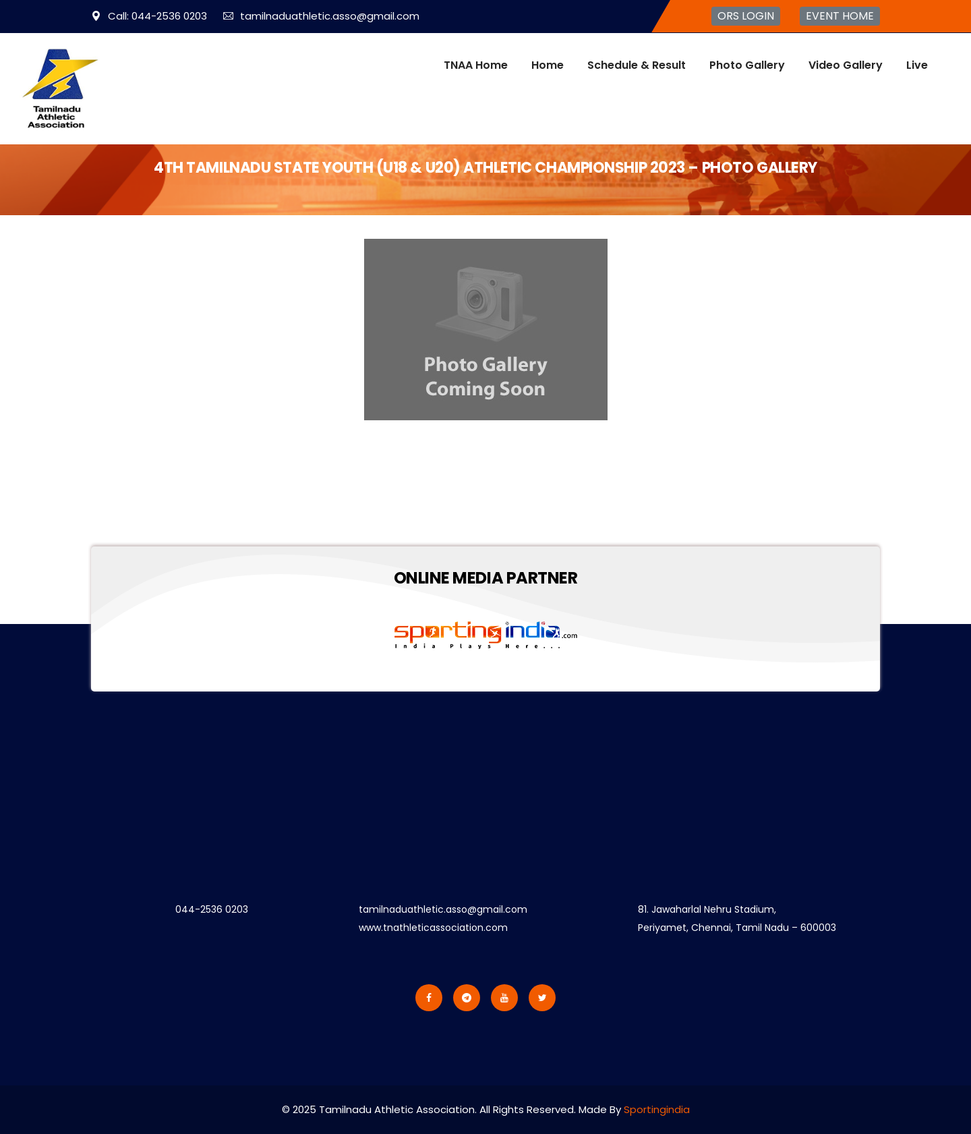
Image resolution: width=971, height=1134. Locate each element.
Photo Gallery (747, 65)
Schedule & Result (636, 65)
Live (917, 65)
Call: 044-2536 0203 (149, 16)
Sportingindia (657, 1109)
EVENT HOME (840, 16)
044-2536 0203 (211, 909)
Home (547, 65)
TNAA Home (476, 65)
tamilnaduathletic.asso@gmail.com (321, 16)
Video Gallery (845, 65)
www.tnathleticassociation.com (433, 927)
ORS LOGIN (745, 16)
